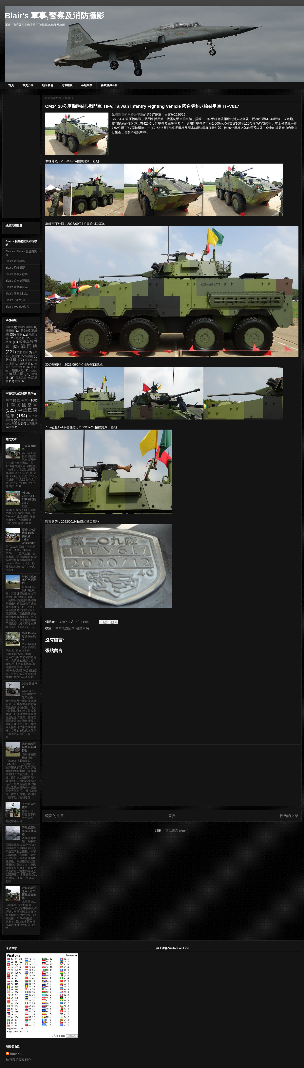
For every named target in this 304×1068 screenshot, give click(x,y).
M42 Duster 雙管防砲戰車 (29, 637)
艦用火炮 (18, 370)
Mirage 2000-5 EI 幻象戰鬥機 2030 (29, 497)
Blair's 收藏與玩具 (17, 287)
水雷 (12, 363)
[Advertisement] (172, 775)
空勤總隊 (32, 423)
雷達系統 (21, 377)
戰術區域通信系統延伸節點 (29, 747)
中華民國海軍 (17, 400)
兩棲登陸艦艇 (25, 327)
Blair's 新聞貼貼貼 (17, 293)
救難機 (28, 356)
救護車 (16, 356)
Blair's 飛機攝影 (15, 267)
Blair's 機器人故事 (17, 274)
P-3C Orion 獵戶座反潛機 (29, 580)
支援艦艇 (22, 352)
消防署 (16, 423)
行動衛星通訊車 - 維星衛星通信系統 (29, 892)
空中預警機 (19, 367)
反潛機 (10, 330)
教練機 (11, 360)
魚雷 (17, 381)
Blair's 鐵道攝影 (15, 261)
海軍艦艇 (67, 85)
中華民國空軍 (21, 404)
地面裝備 (47, 85)
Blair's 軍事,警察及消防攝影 (54, 15)
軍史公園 (27, 85)
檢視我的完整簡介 (18, 1059)
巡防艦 (20, 338)
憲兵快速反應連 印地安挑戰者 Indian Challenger (29, 536)
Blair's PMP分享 (15, 300)
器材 (19, 334)
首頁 (11, 85)
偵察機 (9, 327)
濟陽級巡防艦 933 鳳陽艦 (29, 831)
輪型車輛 (82, 628)
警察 (11, 427)
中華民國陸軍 (64, 628)
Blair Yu (16, 1054)
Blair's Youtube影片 (17, 306)
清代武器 (24, 363)
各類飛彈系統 (109, 85)
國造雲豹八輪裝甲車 (129, 114)
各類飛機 (86, 85)
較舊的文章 (289, 816)
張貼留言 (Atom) (176, 830)
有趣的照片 (31, 360)
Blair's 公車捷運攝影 (18, 280)
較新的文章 (54, 816)
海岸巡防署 (24, 420)
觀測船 (33, 370)
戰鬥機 (29, 346)
